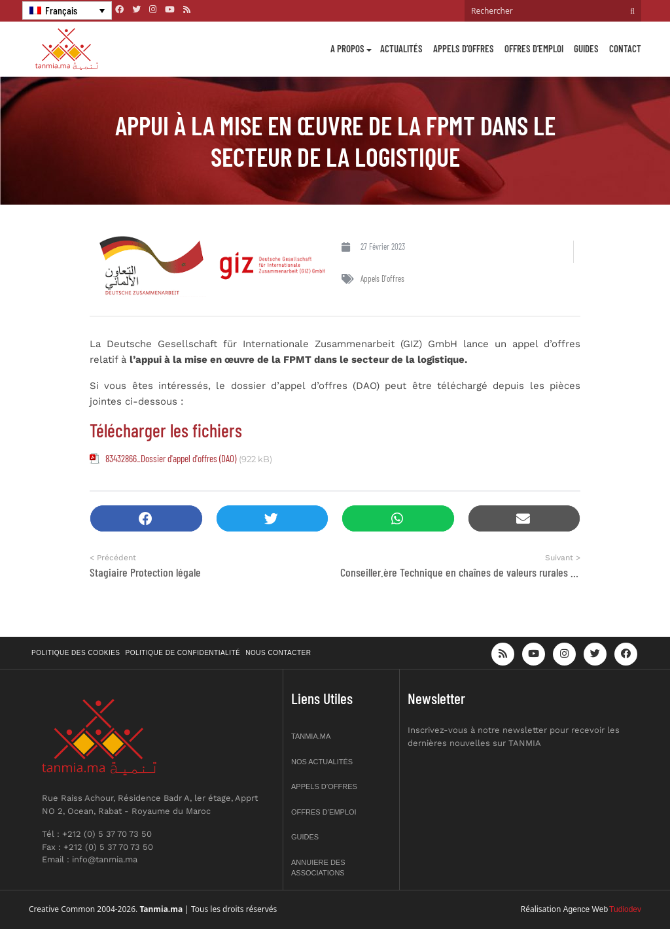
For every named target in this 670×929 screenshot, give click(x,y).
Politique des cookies (75, 652)
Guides (586, 48)
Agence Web (585, 909)
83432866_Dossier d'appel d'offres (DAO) (170, 458)
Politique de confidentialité (183, 652)
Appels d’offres (463, 48)
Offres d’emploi (533, 48)
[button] (146, 519)
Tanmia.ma (310, 736)
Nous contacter (278, 652)
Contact (625, 48)
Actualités (401, 48)
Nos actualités (322, 762)
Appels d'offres (382, 278)
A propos (347, 48)
